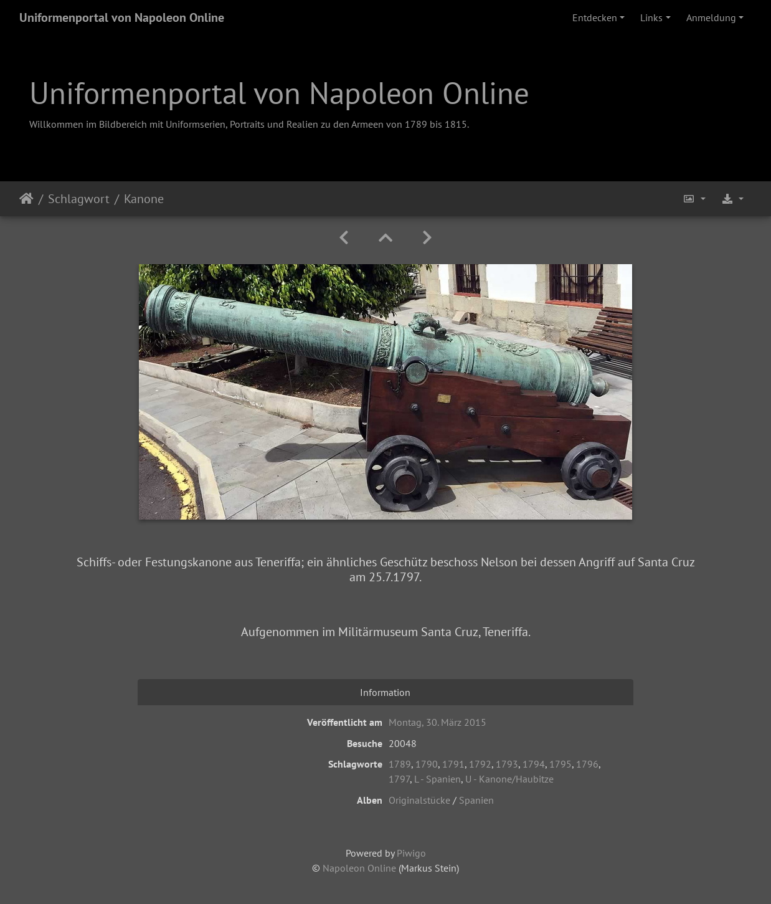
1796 (587, 764)
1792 (480, 764)
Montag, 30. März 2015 (437, 722)
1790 (426, 764)
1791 (453, 764)
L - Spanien (437, 779)
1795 (560, 764)
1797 (399, 779)
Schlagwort (79, 199)
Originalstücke (419, 800)
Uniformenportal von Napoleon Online (121, 17)
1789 (400, 764)
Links (651, 17)
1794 (534, 764)
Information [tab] (385, 692)
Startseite (26, 198)
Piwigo (411, 853)
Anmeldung (711, 17)
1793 (507, 764)
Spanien (476, 800)
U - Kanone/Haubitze (509, 779)
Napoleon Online (359, 868)
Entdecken (594, 17)
